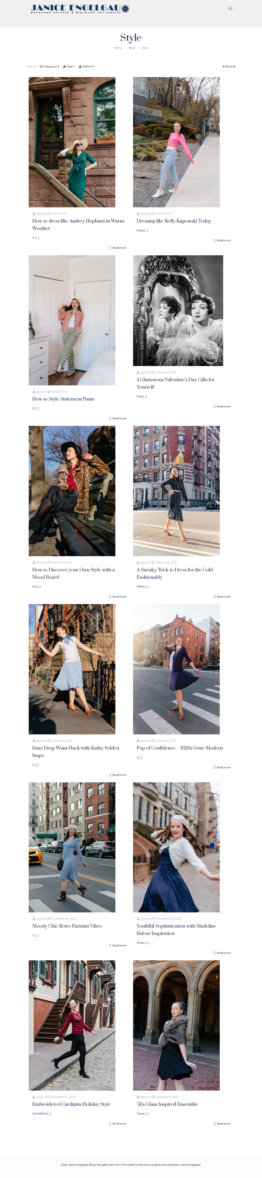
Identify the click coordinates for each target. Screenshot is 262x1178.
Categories (50, 66)
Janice (40, 213)
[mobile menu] (231, 8)
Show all (228, 66)
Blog (132, 48)
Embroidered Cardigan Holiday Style (71, 1104)
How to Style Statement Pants (63, 399)
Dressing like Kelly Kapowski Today (174, 221)
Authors (87, 66)
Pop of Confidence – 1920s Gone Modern (180, 748)
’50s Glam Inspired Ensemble (167, 1104)
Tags (69, 66)
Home (118, 48)
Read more (119, 247)
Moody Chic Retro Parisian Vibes (67, 926)
